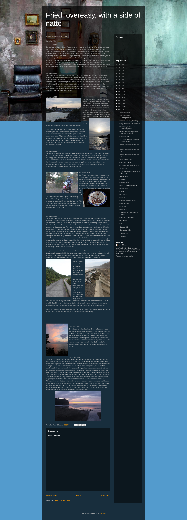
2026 (120, 64)
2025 (120, 67)
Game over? (123, 188)
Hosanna (122, 206)
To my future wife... (125, 159)
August (122, 233)
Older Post (105, 495)
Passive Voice (124, 182)
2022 (120, 76)
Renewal (122, 179)
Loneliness (123, 194)
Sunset (121, 223)
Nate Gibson (122, 245)
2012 (120, 106)
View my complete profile (124, 256)
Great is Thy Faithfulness (128, 185)
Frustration (123, 209)
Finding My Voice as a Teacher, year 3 (127, 128)
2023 (120, 73)
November (123, 115)
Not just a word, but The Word (129, 124)
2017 (120, 91)
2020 (120, 82)
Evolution (122, 191)
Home (78, 495)
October (123, 227)
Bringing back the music (127, 200)
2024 (120, 70)
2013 (120, 103)
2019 (120, 85)
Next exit (122, 197)
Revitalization (124, 136)
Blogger (102, 513)
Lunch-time (123, 220)
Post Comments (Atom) (63, 500)
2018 (120, 88)
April (121, 236)
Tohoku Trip (123, 168)
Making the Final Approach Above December (128, 132)
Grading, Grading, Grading (128, 121)
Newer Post (51, 495)
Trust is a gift (123, 176)
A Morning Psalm (125, 162)
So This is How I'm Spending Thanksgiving (129, 140)
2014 (120, 100)
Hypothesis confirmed (126, 217)
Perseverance (124, 203)
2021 (120, 79)
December (123, 112)
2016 (120, 94)
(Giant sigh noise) (125, 118)
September (124, 230)
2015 (120, 97)
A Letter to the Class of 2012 (129, 165)
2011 (120, 109)
